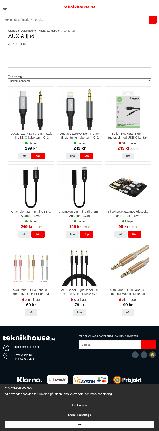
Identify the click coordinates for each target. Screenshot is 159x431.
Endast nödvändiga (79, 415)
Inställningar (79, 405)
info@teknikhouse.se (27, 346)
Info (24, 156)
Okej (79, 424)
